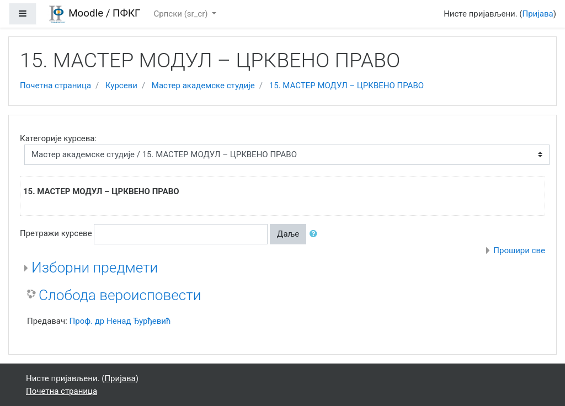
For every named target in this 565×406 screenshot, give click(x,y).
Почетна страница (55, 85)
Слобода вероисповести (120, 295)
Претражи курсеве (56, 233)
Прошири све (519, 250)
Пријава (538, 14)
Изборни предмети (94, 267)
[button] (315, 234)
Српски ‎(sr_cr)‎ (181, 14)
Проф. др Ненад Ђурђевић (120, 321)
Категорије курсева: (58, 138)
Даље (288, 234)
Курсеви (121, 85)
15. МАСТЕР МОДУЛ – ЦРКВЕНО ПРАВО (346, 85)
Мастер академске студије (203, 85)
